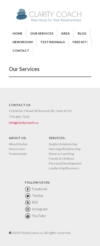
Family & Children (61, 158)
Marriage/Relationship (65, 149)
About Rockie (18, 144)
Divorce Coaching (61, 154)
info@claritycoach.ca (23, 123)
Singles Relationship (63, 144)
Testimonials (18, 154)
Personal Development (65, 163)
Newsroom (17, 149)
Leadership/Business (64, 168)
